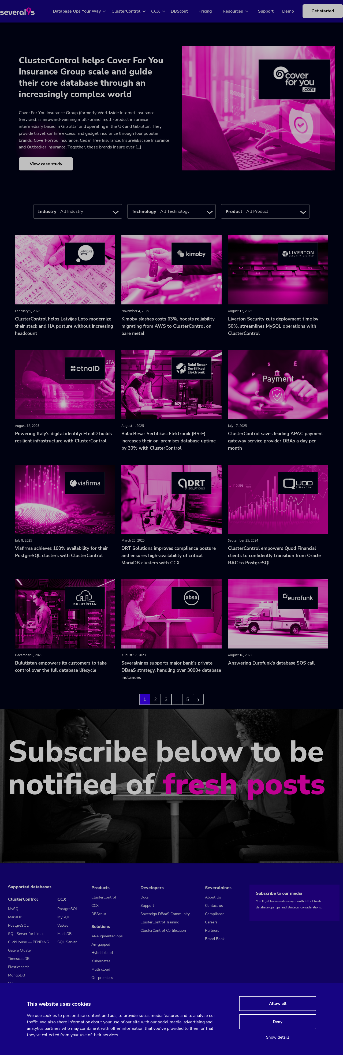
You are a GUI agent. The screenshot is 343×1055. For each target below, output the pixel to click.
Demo (290, 11)
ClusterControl (132, 11)
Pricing (211, 11)
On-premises (102, 977)
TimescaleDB (18, 958)
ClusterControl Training (159, 922)
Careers (211, 922)
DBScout (185, 11)
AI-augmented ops (107, 936)
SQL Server (67, 942)
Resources (239, 11)
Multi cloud (100, 969)
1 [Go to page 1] (144, 700)
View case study (46, 164)
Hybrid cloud (102, 952)
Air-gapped (100, 944)
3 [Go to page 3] (166, 700)
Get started (320, 14)
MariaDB (15, 917)
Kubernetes (100, 961)
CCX (161, 11)
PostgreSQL (18, 925)
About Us (213, 897)
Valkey (62, 925)
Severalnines (218, 888)
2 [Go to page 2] (155, 700)
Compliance (214, 913)
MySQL (14, 908)
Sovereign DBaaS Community (165, 913)
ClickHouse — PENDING (28, 942)
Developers (152, 888)
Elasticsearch (18, 967)
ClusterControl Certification (163, 930)
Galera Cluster (20, 950)
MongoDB (16, 975)
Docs (144, 897)
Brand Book (215, 938)
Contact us (214, 905)
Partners (212, 930)
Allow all (277, 1003)
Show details (277, 1037)
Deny (277, 1021)
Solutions (100, 927)
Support (267, 11)
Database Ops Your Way (83, 11)
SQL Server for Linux (25, 933)
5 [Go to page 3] (187, 700)
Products (100, 888)
